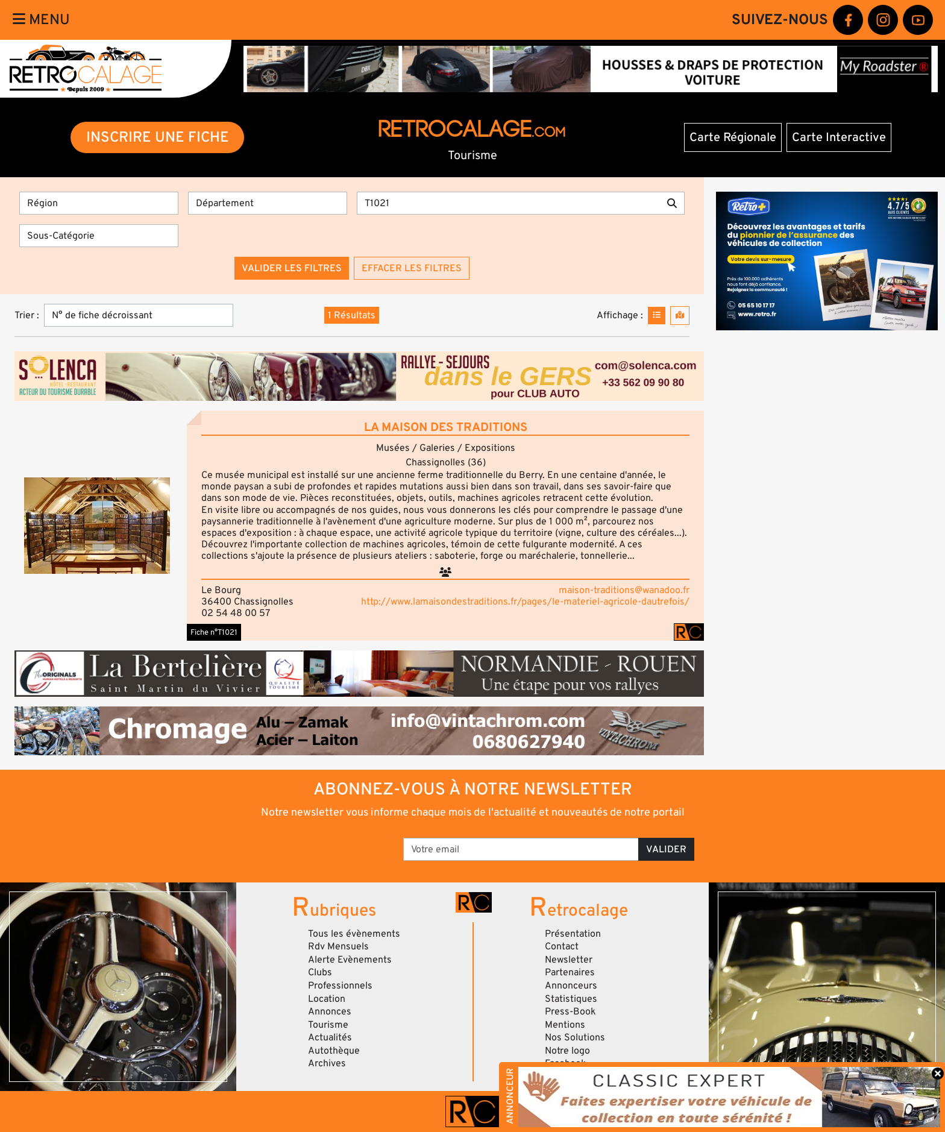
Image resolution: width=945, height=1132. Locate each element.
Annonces (329, 1011)
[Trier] (138, 315)
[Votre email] (521, 849)
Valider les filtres (292, 268)
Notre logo (567, 1050)
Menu (41, 20)
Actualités (330, 1037)
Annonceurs (571, 985)
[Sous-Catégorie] (98, 235)
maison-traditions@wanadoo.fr (624, 590)
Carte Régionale (732, 137)
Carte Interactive (839, 137)
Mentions (565, 1024)
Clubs (320, 972)
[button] (97, 525)
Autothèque (334, 1050)
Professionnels (340, 985)
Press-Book (570, 1011)
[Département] (267, 203)
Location (326, 998)
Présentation (573, 933)
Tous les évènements (354, 933)
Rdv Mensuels (338, 946)
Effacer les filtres (412, 268)
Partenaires (570, 972)
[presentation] (303, 845)
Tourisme (328, 1024)
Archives (327, 1063)
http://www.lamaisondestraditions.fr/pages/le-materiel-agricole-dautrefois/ (525, 601)
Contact (562, 946)
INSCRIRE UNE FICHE (157, 137)
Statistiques (571, 998)
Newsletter (568, 959)
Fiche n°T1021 (213, 632)
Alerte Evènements (350, 959)
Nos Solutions (575, 1037)
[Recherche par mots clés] (508, 203)
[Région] (98, 203)
